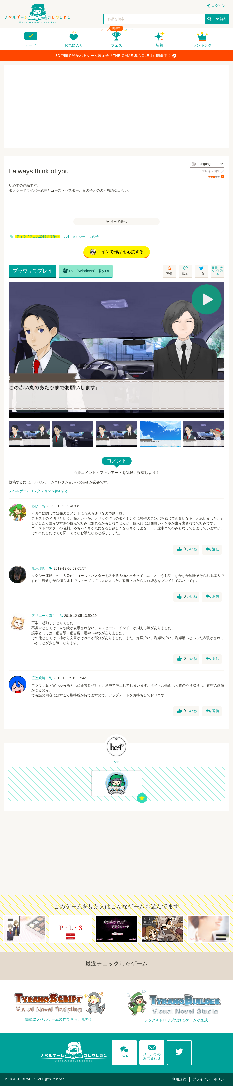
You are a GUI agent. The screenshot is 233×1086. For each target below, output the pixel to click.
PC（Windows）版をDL (86, 270)
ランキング (202, 45)
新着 (159, 45)
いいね (187, 549)
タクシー (78, 236)
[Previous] (14, 349)
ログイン (218, 6)
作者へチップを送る (217, 270)
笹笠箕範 (38, 678)
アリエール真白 (43, 616)
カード (30, 45)
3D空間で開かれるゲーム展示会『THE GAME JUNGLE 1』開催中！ (115, 55)
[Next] (218, 349)
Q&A (124, 1051)
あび (34, 506)
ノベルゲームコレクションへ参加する (38, 491)
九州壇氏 (38, 568)
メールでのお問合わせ (152, 1051)
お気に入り (73, 45)
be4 (66, 236)
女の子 (94, 236)
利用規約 (179, 1079)
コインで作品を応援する (117, 252)
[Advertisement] (116, 106)
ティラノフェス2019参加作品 (37, 236)
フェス (116, 45)
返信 (212, 549)
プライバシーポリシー (210, 1079)
